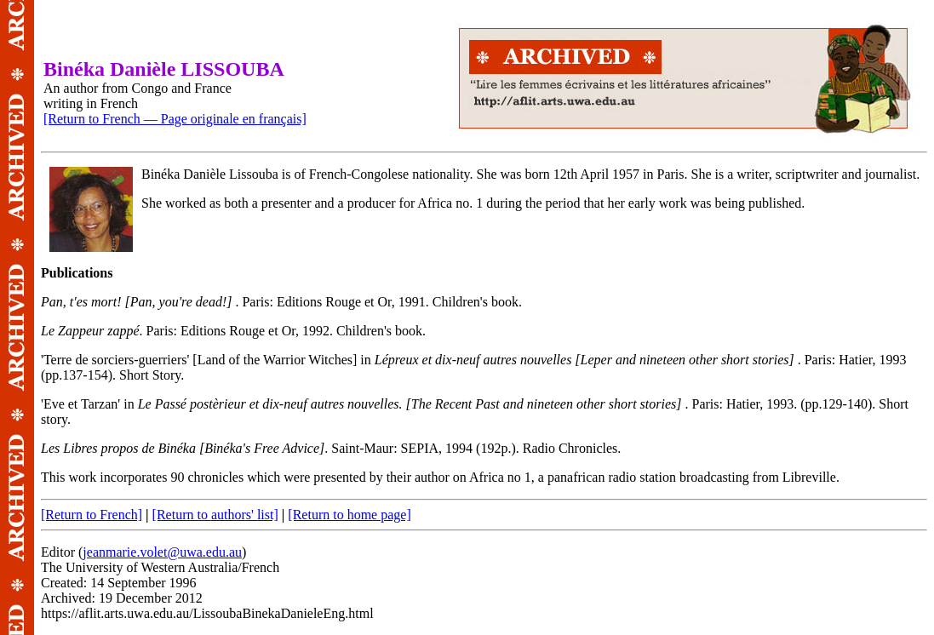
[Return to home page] (349, 514)
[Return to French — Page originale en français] (175, 119)
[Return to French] (91, 514)
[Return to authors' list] (215, 514)
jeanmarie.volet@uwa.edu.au (162, 552)
